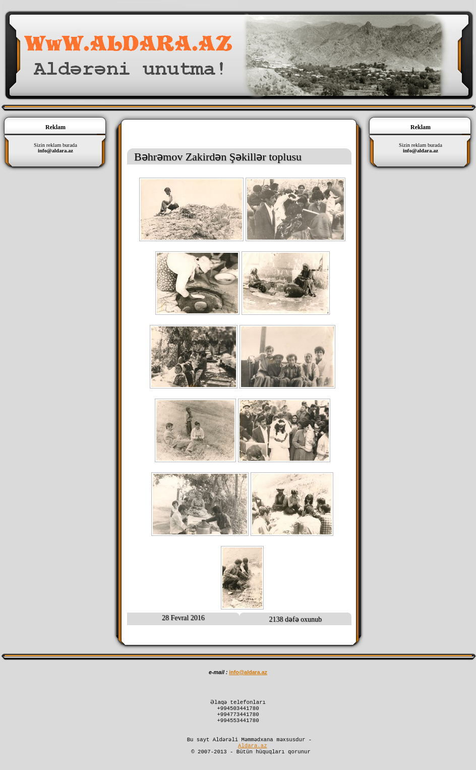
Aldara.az (252, 753)
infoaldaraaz (248, 672)
